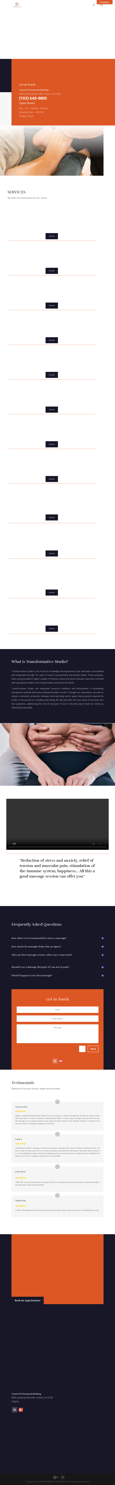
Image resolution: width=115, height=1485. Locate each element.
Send (93, 1048)
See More (52, 236)
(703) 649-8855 (33, 98)
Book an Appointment (27, 1300)
